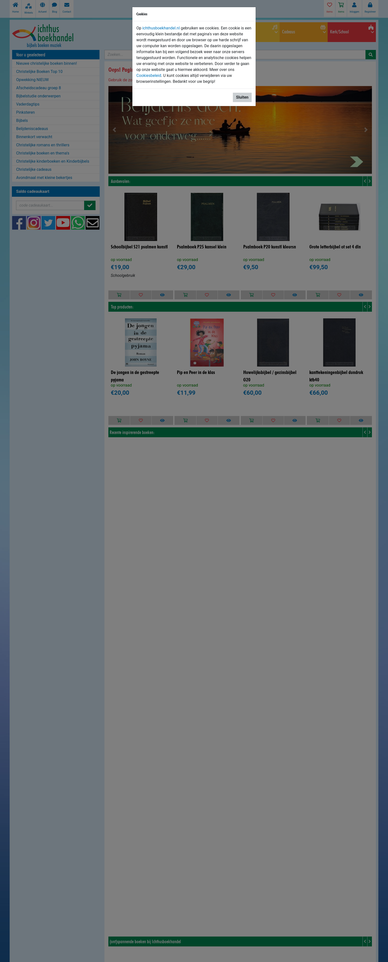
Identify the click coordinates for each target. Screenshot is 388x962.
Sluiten (242, 97)
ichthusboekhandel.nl (161, 28)
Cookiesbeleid (148, 75)
